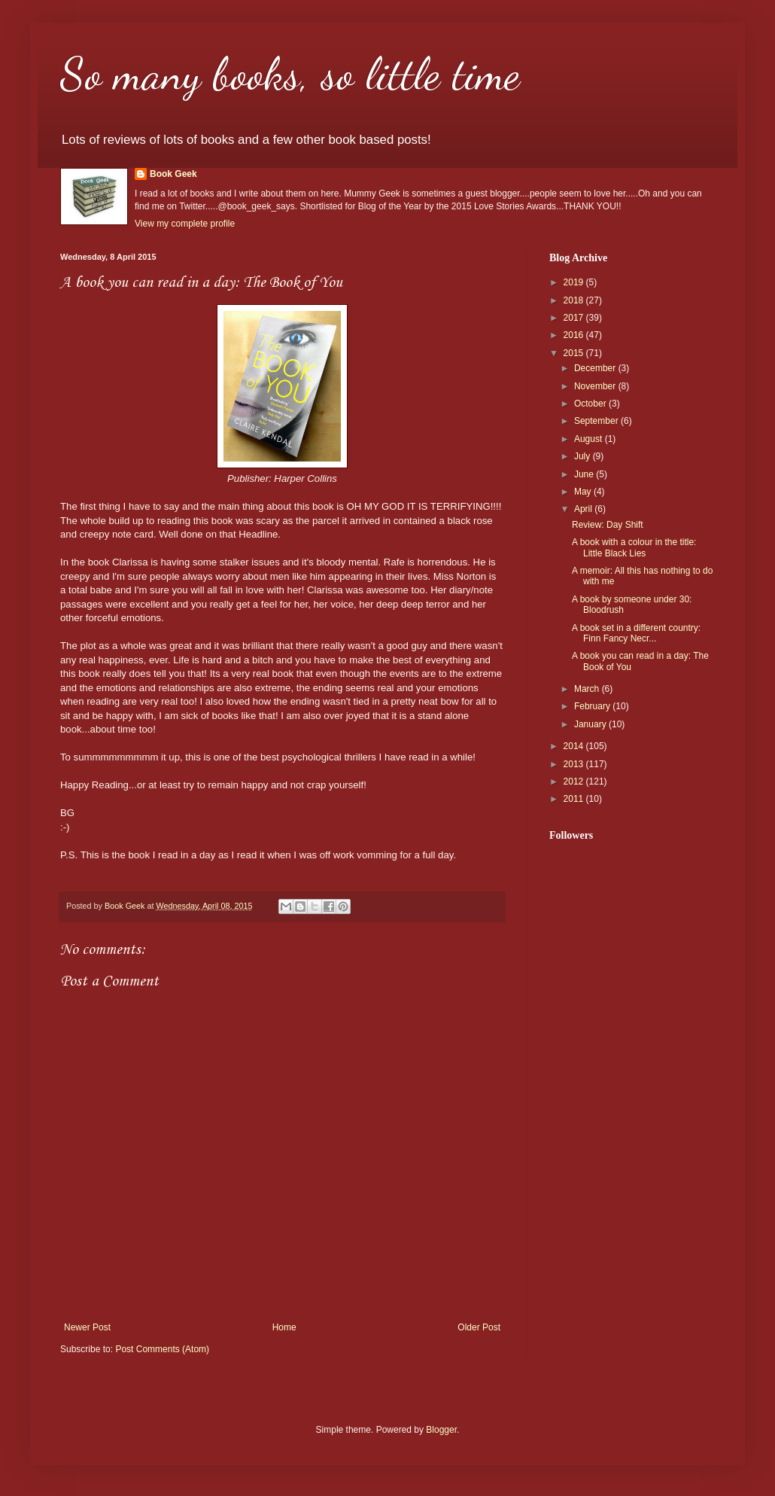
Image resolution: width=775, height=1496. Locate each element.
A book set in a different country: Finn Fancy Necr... (636, 633)
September (597, 421)
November (596, 386)
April (584, 509)
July (583, 456)
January (591, 724)
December (596, 368)
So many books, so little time (290, 74)
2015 (575, 353)
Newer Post (87, 1327)
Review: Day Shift (607, 524)
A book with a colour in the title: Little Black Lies (634, 547)
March (588, 689)
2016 (575, 335)
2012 (575, 781)
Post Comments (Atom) (162, 1349)
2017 (575, 317)
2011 (575, 799)
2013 (575, 764)
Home (284, 1327)
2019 (575, 282)
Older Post (478, 1327)
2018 (575, 300)
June (585, 474)
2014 (575, 746)
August (589, 439)
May (584, 491)
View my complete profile (185, 223)
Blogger (441, 1429)
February (593, 706)
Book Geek (173, 174)
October (591, 403)
